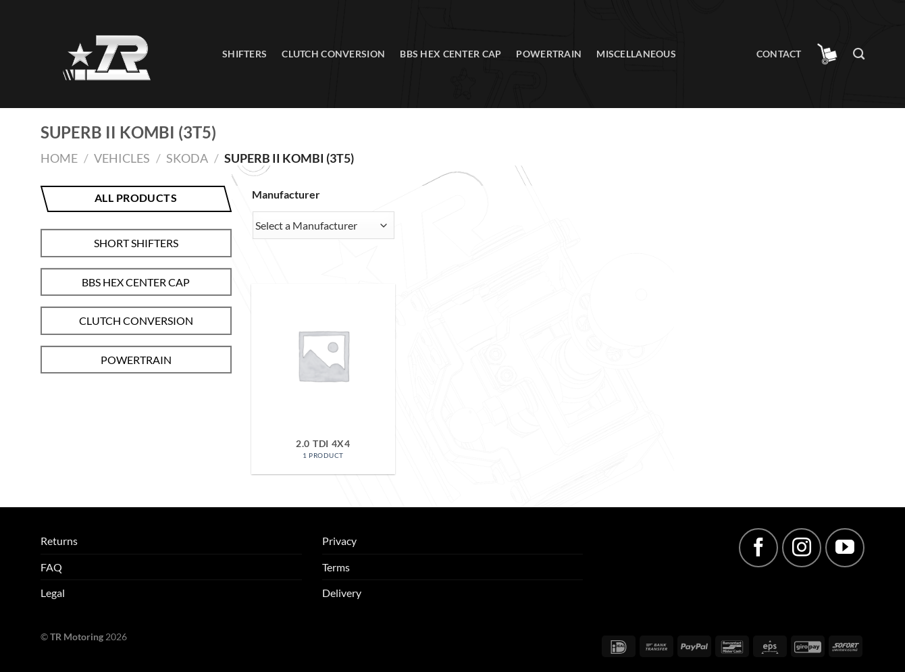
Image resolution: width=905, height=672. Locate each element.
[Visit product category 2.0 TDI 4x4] (322, 379)
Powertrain (548, 53)
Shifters (244, 53)
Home (59, 158)
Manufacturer (286, 194)
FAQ (51, 567)
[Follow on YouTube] (844, 547)
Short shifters (136, 242)
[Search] (858, 54)
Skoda (187, 158)
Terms (336, 567)
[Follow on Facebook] (758, 547)
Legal (53, 592)
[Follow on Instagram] (801, 547)
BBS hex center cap (450, 53)
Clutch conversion (333, 53)
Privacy (339, 540)
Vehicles (122, 158)
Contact (779, 53)
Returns (59, 540)
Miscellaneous (636, 53)
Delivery (341, 592)
